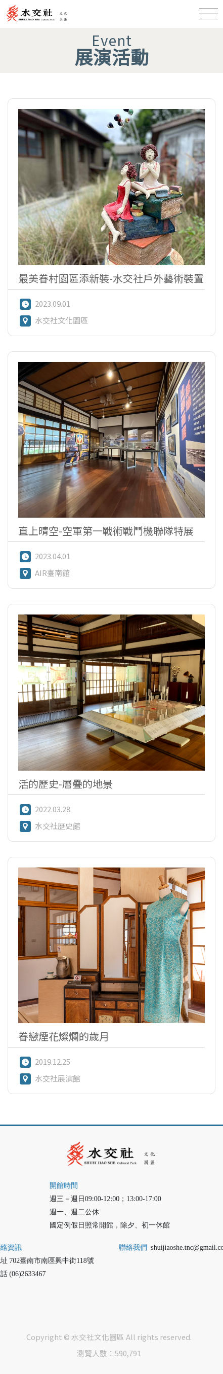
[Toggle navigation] (208, 13)
